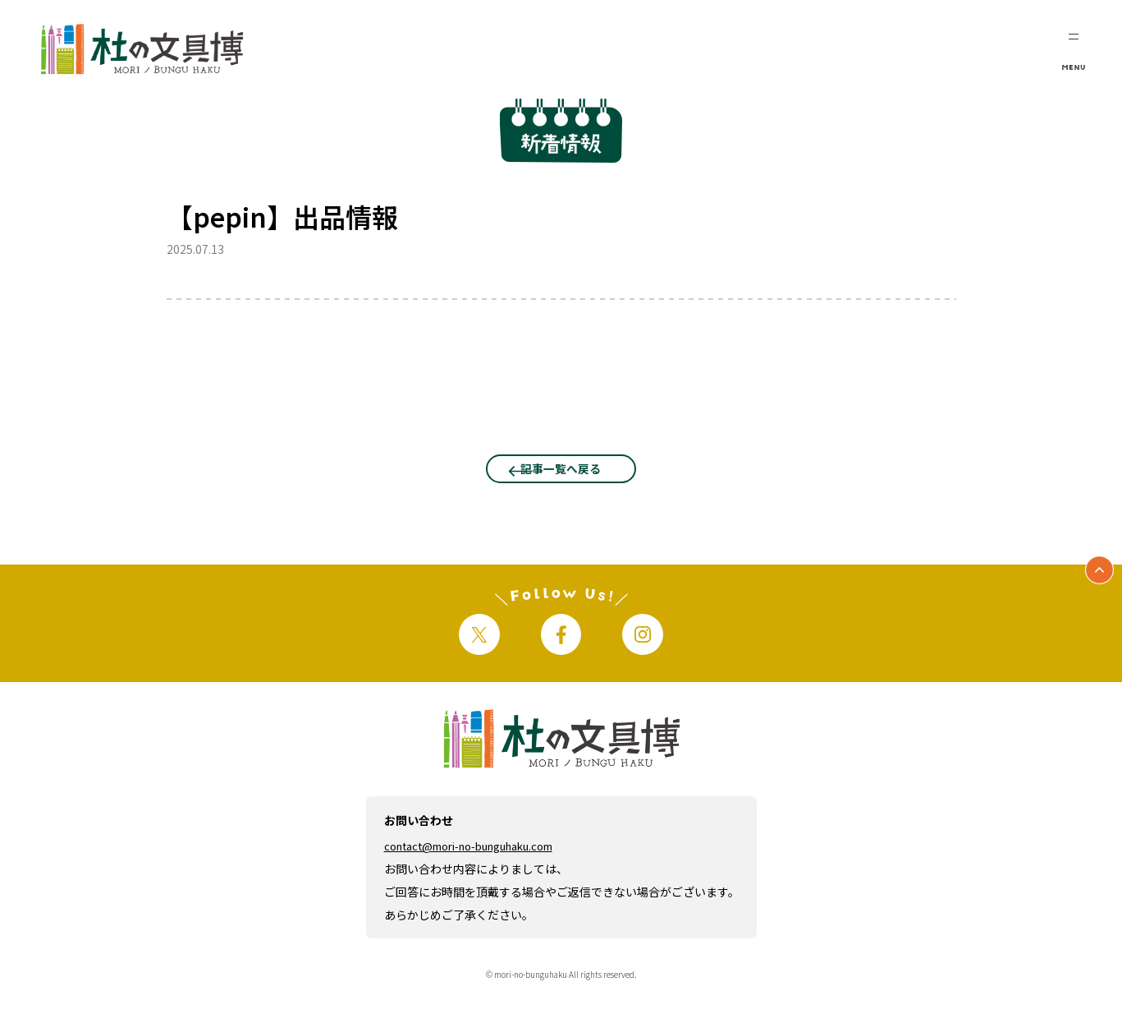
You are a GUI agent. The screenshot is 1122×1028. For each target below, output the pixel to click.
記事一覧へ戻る (561, 484)
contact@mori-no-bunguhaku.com (481, 886)
